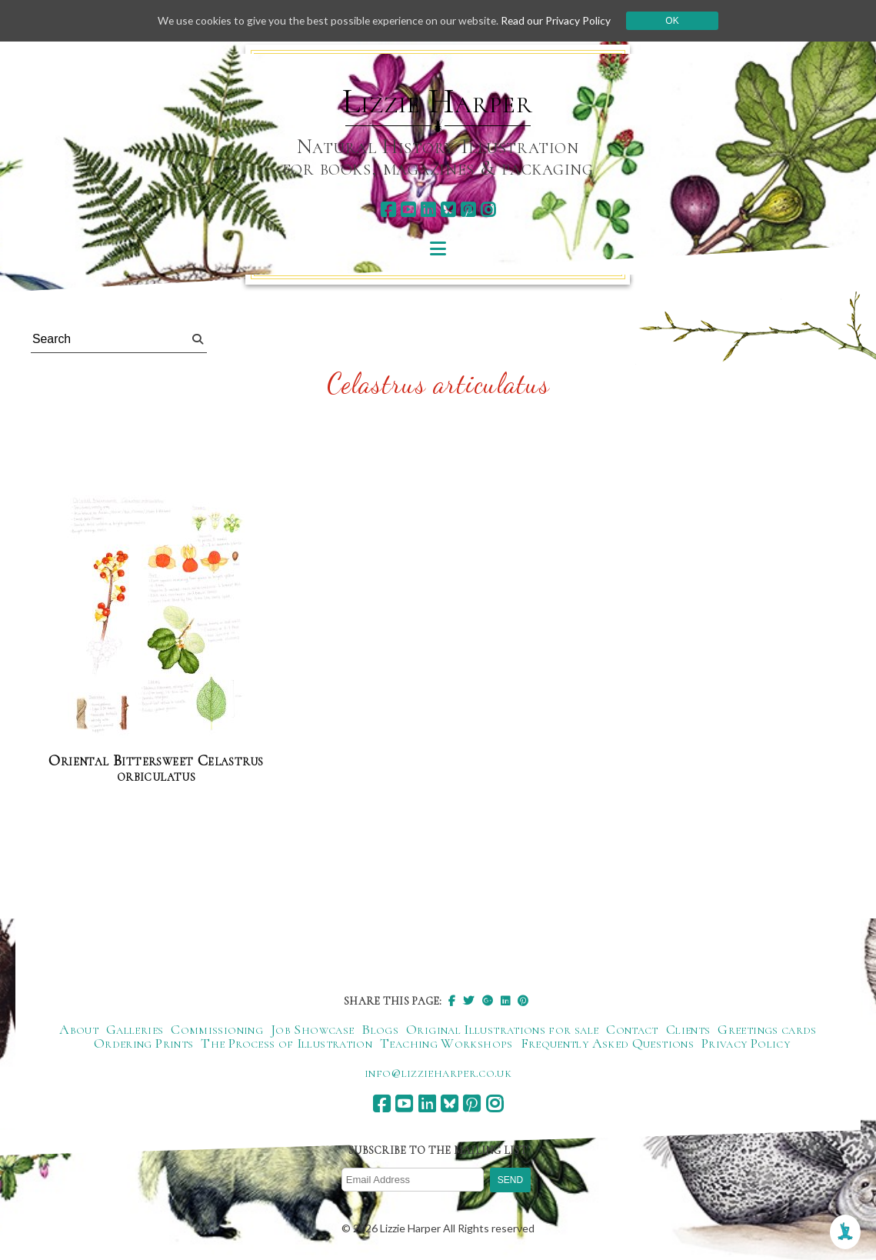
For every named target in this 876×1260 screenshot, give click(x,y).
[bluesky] (448, 209)
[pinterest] (468, 209)
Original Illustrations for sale (502, 1029)
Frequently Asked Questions (607, 1043)
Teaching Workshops (446, 1043)
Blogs (379, 1029)
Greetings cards (767, 1029)
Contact (632, 1029)
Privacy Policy (745, 1043)
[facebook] (388, 209)
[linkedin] (428, 209)
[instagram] (488, 209)
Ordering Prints (143, 1043)
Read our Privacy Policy (560, 20)
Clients (688, 1029)
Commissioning (217, 1029)
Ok (677, 20)
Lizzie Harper (437, 101)
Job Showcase (312, 1029)
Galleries (134, 1029)
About (78, 1029)
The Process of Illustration (286, 1043)
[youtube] (408, 209)
